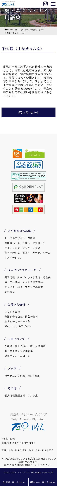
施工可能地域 (38, 346)
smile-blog (34, 375)
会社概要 (10, 292)
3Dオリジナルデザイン (18, 326)
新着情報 (10, 277)
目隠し (26, 243)
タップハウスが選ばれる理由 (34, 277)
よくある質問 (12, 311)
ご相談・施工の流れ (16, 346)
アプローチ (38, 243)
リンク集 (33, 395)
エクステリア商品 (32, 282)
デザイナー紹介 (14, 287)
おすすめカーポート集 (17, 321)
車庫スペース (12, 243)
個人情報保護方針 (15, 395)
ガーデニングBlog (15, 375)
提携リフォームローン (17, 356)
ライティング (12, 248)
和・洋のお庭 (12, 252)
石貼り (26, 252)
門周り (31, 238)
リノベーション (14, 257)
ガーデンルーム (41, 252)
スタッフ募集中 (34, 287)
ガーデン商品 (12, 282)
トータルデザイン (15, 238)
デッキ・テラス (31, 248)
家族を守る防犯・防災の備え (21, 316)
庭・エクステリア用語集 (19, 351)
